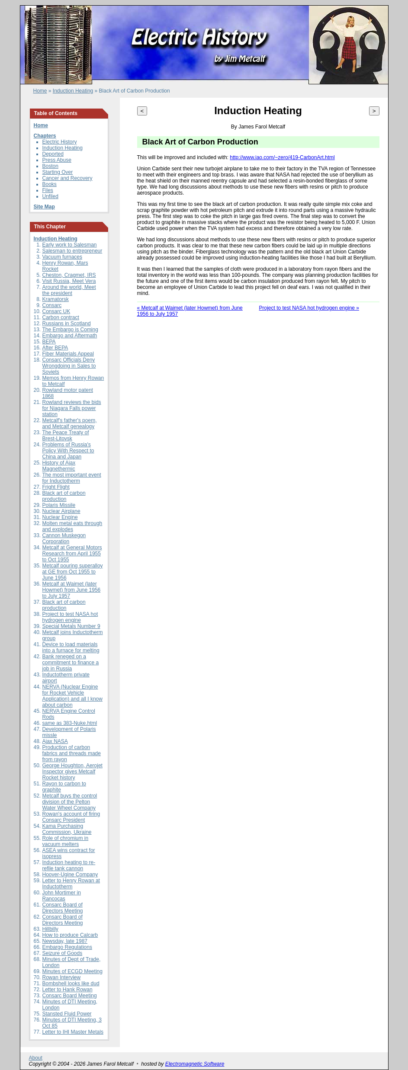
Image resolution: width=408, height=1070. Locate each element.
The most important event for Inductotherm (71, 478)
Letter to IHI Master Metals (72, 1032)
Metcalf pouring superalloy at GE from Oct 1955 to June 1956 (72, 572)
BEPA (49, 342)
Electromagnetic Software (195, 1064)
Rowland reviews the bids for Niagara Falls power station (71, 408)
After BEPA (55, 348)
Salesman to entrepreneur (72, 251)
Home (40, 91)
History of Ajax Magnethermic (59, 466)
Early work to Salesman (69, 245)
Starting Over (57, 172)
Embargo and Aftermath (69, 336)
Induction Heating (73, 91)
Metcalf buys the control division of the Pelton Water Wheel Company (69, 802)
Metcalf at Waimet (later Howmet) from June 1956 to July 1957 (71, 590)
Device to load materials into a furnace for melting (71, 647)
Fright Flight (56, 487)
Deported (53, 154)
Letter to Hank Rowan (67, 990)
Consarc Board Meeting (69, 996)
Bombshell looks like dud (71, 983)
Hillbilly (50, 929)
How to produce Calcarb (70, 935)
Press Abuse (56, 160)
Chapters (45, 136)
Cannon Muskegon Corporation (64, 538)
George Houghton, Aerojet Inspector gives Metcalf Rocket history (72, 771)
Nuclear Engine (60, 517)
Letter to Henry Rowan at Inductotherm (71, 884)
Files (47, 190)
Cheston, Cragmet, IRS (69, 275)
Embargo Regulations (67, 947)
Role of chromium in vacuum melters (65, 841)
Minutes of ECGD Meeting (72, 971)
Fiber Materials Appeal (68, 354)
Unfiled (50, 196)
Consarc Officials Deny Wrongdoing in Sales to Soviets (69, 366)
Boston (50, 166)
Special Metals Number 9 (71, 626)
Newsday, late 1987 (65, 941)
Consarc (52, 305)
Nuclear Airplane (61, 511)
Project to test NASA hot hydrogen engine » (309, 308)
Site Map (44, 207)
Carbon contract (60, 317)
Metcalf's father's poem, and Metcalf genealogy (69, 423)
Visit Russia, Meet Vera (69, 281)
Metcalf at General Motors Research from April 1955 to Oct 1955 (72, 554)
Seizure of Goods (62, 953)
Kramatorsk (55, 299)
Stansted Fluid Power (67, 1014)
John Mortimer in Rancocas (61, 896)
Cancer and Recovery (67, 178)
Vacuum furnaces (62, 257)
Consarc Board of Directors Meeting (62, 908)
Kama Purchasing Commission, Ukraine (67, 829)
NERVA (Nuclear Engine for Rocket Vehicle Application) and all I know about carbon (72, 696)
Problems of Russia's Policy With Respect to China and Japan (68, 451)
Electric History (59, 142)
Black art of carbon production (64, 496)
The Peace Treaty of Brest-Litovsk (65, 435)
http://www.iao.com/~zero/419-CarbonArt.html (282, 157)
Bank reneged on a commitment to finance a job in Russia (70, 663)
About (35, 1058)
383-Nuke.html (80, 723)
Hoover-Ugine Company (70, 874)
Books (49, 184)
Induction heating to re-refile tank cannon (69, 865)
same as (53, 723)
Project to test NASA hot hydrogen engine (70, 617)
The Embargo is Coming (70, 330)
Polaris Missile (59, 505)
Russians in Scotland (66, 323)
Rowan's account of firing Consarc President (71, 817)
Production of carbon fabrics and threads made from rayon (71, 753)
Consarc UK (56, 311)
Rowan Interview (61, 977)
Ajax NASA (55, 741)
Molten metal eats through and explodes (72, 526)
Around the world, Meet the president (69, 290)
